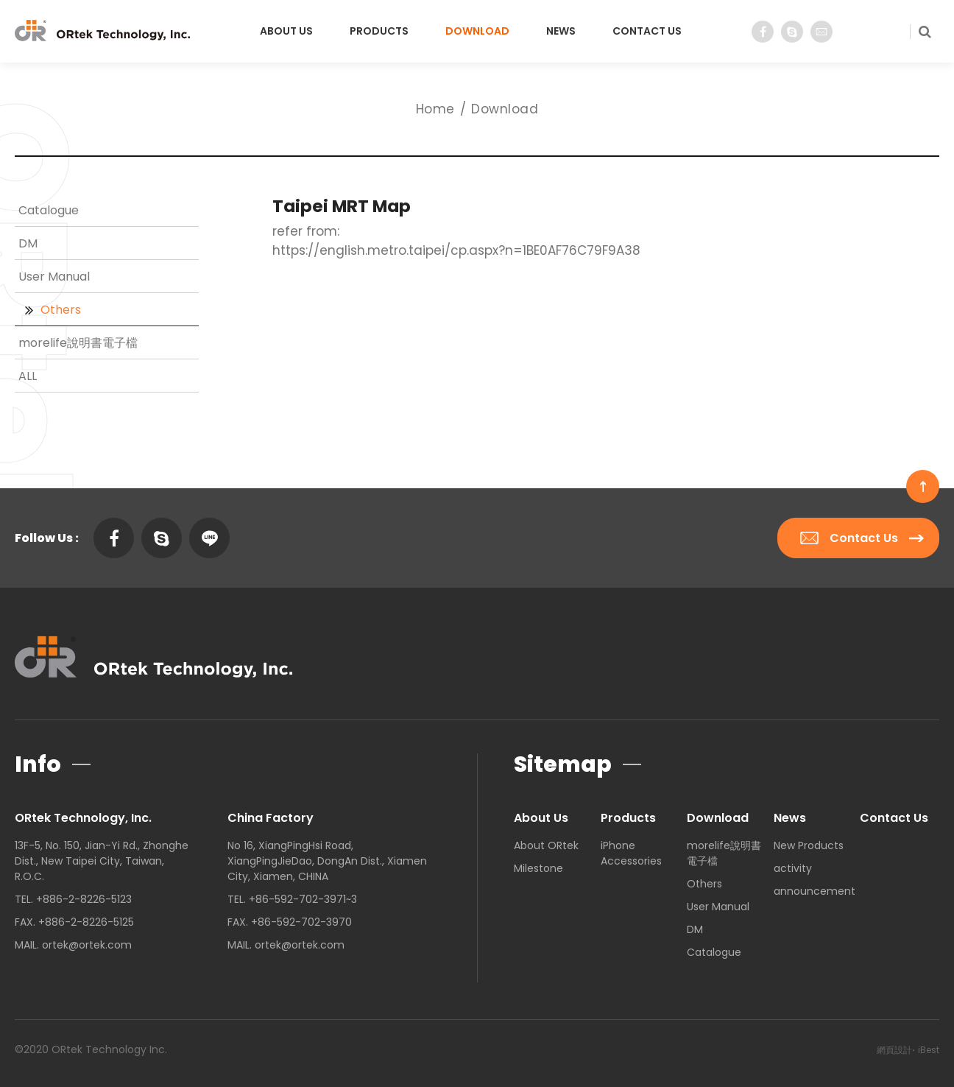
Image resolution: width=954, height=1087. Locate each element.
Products (379, 31)
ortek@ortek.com (87, 945)
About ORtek (546, 845)
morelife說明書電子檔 (78, 342)
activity (793, 868)
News (561, 31)
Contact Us (647, 31)
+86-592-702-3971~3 (303, 899)
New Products (809, 845)
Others (60, 309)
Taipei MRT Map (341, 206)
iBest (928, 1050)
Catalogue (48, 210)
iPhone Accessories (631, 853)
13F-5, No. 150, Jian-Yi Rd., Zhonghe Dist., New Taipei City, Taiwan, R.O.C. (101, 861)
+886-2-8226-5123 (84, 899)
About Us (286, 31)
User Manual (54, 276)
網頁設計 (894, 1050)
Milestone (538, 868)
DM (28, 243)
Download (477, 31)
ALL (27, 375)
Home (435, 109)
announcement (814, 891)
